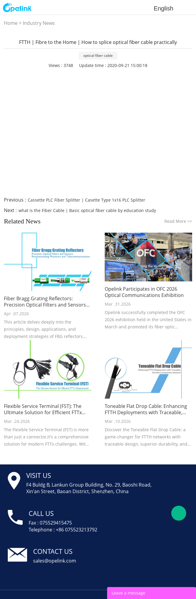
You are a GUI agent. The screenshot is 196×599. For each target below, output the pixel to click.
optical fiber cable (98, 55)
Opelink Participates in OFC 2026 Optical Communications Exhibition (144, 292)
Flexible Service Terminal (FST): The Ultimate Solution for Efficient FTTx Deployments (43, 409)
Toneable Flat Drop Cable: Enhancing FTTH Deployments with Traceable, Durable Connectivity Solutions (146, 409)
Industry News (39, 23)
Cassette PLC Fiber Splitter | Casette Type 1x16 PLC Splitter (86, 200)
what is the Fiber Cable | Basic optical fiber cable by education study (87, 210)
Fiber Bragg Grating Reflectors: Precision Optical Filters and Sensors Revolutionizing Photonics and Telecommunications (45, 301)
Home (11, 23)
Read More (178, 221)
